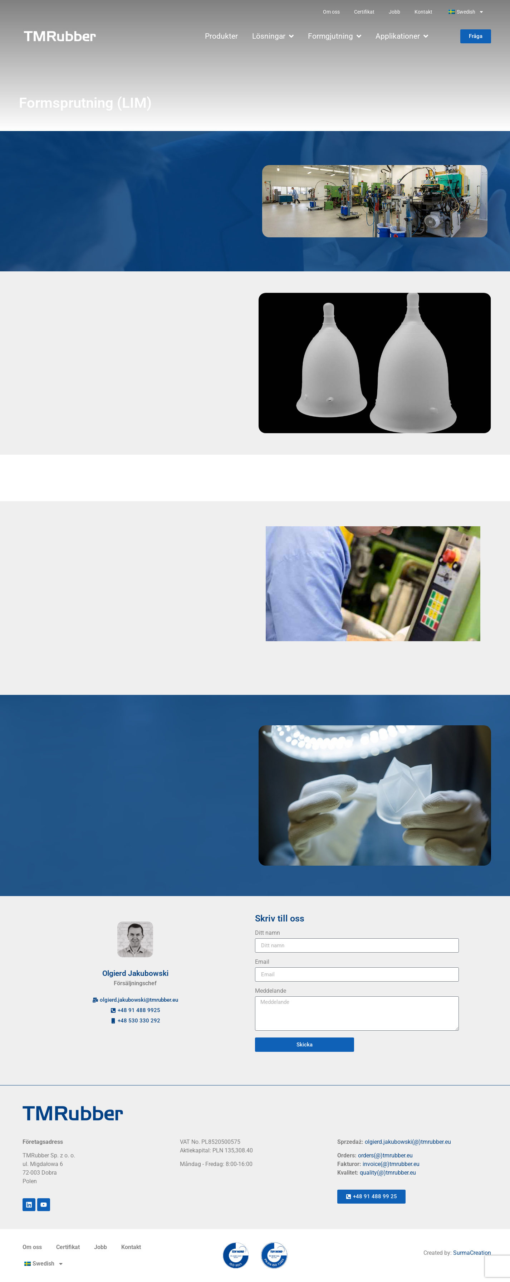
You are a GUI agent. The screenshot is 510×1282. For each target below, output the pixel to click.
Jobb (394, 12)
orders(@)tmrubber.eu (385, 1155)
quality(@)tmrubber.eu (388, 1172)
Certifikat (364, 12)
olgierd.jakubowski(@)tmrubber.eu (408, 1141)
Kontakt (423, 12)
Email (262, 962)
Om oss (331, 12)
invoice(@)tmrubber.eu (391, 1164)
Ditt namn (267, 933)
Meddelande (270, 991)
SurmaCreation (472, 1252)
